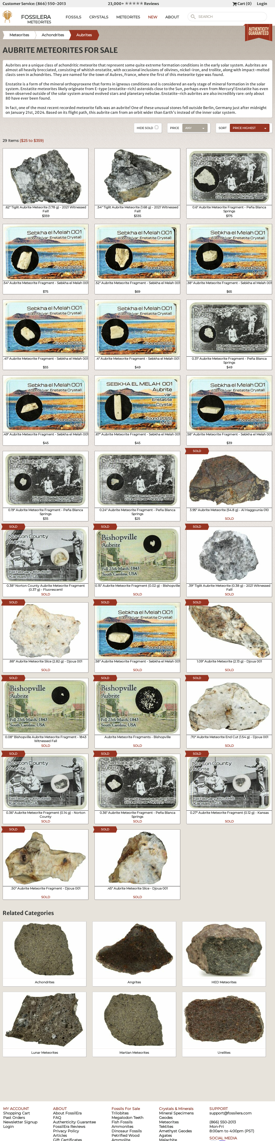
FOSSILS (73, 17)
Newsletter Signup (20, 1122)
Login (262, 3)
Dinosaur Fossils (127, 1131)
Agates (165, 1135)
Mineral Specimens (176, 1113)
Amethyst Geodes (175, 1131)
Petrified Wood (125, 1135)
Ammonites (122, 1126)
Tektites (166, 1126)
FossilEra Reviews (69, 1126)
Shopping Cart (16, 1113)
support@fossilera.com (230, 1113)
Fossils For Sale (126, 1108)
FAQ (57, 1117)
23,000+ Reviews (133, 3)
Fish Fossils (122, 1122)
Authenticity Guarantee (74, 1122)
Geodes (166, 1117)
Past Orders (14, 1117)
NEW (152, 17)
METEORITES (128, 17)
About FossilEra (67, 1113)
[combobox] (248, 127)
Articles (60, 1135)
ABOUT (172, 17)
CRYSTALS (98, 17)
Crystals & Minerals (176, 1108)
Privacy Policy (66, 1131)
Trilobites (120, 1113)
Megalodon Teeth (127, 1117)
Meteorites (169, 1122)
